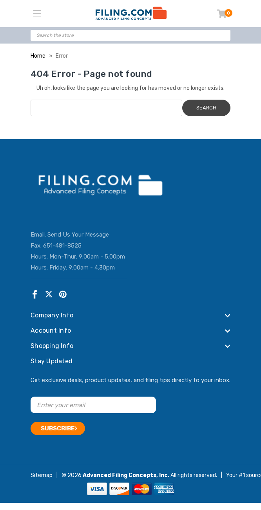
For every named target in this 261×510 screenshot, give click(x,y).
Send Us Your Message (78, 234)
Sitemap (42, 475)
